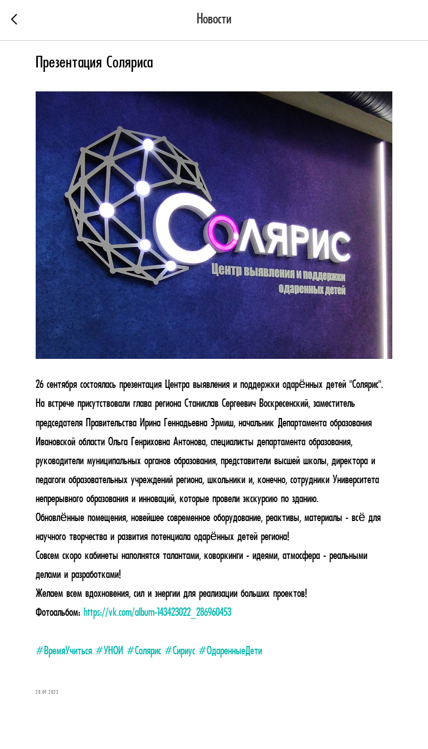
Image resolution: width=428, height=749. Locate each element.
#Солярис (144, 651)
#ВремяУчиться (64, 651)
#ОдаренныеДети (230, 651)
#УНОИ (109, 651)
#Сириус (179, 651)
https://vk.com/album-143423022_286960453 (157, 613)
